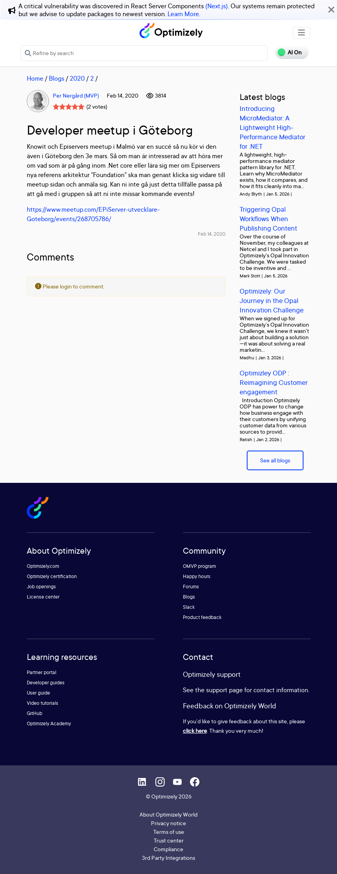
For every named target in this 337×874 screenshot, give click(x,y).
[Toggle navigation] (301, 33)
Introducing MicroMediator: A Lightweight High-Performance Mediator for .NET (272, 127)
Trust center (169, 840)
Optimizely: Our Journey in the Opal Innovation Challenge (271, 300)
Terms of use (168, 831)
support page (224, 690)
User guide (38, 692)
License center (43, 596)
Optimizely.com (43, 566)
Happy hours (196, 576)
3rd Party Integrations (168, 857)
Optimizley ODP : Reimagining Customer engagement (274, 382)
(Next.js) (216, 6)
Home (35, 78)
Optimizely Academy (49, 723)
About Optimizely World (168, 814)
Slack (189, 607)
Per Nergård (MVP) (76, 95)
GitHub (34, 713)
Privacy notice (168, 823)
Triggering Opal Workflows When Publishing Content (268, 219)
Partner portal (41, 672)
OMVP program (199, 566)
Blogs (56, 78)
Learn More (183, 13)
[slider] (68, 106)
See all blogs (275, 460)
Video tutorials (42, 703)
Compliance (168, 849)
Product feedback (202, 617)
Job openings (41, 586)
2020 (77, 78)
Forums (191, 586)
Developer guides (46, 682)
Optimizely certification (52, 576)
